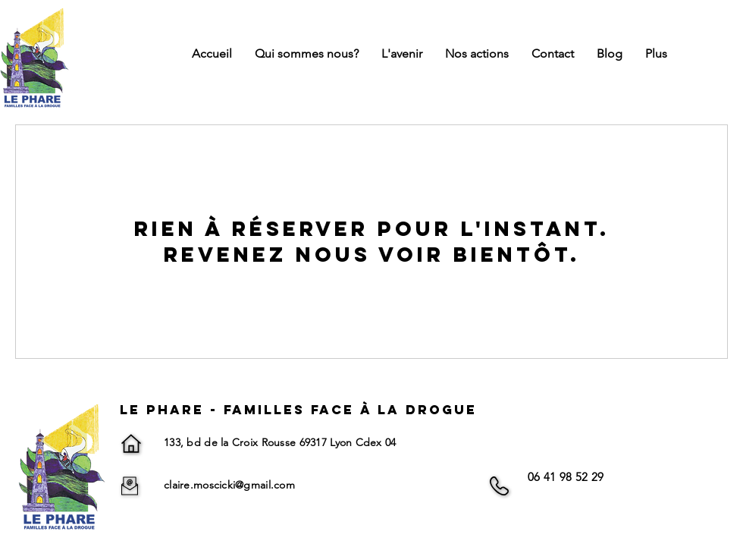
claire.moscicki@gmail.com (229, 485)
